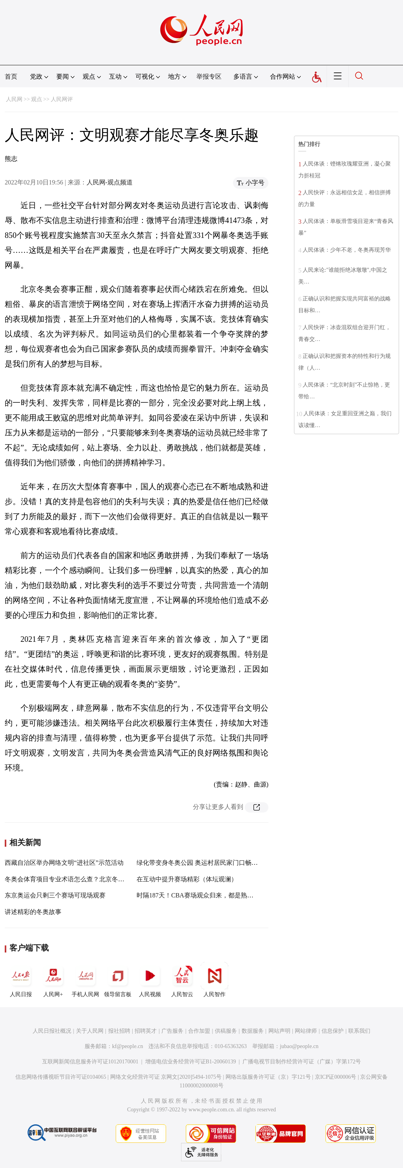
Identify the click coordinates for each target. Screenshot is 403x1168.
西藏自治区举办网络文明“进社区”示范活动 (64, 862)
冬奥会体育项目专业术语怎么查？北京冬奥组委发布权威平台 (90, 879)
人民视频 (150, 979)
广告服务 (172, 1031)
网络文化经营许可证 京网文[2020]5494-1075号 (166, 1077)
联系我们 (359, 1031)
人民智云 (182, 979)
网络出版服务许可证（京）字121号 (268, 1077)
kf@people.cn (127, 1046)
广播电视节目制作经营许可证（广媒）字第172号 (301, 1062)
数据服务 (253, 1031)
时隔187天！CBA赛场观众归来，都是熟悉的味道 (204, 895)
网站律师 (306, 1031)
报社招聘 (119, 1031)
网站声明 (279, 1031)
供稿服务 (226, 1031)
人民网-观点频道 (110, 182)
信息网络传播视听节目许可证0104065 (60, 1077)
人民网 (14, 99)
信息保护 (333, 1031)
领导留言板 (117, 979)
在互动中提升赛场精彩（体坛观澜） (187, 879)
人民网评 (62, 99)
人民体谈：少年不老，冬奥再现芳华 (347, 250)
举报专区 (209, 76)
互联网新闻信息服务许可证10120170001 (90, 1062)
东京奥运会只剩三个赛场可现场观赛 (55, 895)
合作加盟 (199, 1031)
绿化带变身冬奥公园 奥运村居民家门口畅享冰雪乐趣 (210, 862)
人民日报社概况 (52, 1031)
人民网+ (53, 979)
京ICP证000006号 (336, 1077)
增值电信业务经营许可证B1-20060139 (190, 1062)
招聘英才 (146, 1031)
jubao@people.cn (299, 1046)
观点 (36, 99)
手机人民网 (85, 979)
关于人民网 (90, 1031)
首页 (11, 76)
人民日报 (21, 979)
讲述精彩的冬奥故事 (33, 911)
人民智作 (214, 979)
